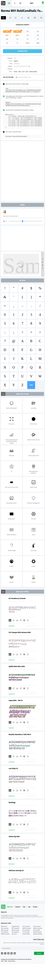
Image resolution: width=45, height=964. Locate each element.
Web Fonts (10, 907)
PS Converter (36, 930)
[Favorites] (9, 17)
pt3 (17, 39)
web (17, 31)
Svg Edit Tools (15, 926)
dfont (27, 43)
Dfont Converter (37, 932)
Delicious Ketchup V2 (16, 870)
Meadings (12, 802)
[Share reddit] (5, 953)
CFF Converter (4, 932)
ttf (7, 31)
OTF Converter (37, 926)
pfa (38, 35)
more (31, 385)
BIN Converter (15, 930)
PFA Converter (4, 930)
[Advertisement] (22, 171)
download (22, 51)
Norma (16, 71)
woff (7, 35)
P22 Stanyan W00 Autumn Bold (20, 632)
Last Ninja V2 (13, 768)
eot (38, 31)
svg (28, 31)
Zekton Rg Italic (14, 836)
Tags (29, 907)
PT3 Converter (26, 930)
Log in (31, 3)
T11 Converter (26, 932)
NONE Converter (5, 934)
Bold (19, 71)
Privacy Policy (26, 934)
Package (35, 907)
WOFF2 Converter (37, 928)
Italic (27, 71)
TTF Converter (26, 926)
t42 (7, 43)
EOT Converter (15, 928)
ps (27, 39)
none (37, 43)
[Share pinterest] (11, 953)
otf (28, 35)
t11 (17, 43)
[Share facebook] (2, 953)
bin (7, 39)
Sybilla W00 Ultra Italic (17, 666)
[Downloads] (17, 620)
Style (24, 907)
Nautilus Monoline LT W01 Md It (20, 734)
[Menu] (20, 3)
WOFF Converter (26, 928)
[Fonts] (41, 17)
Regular (16, 61)
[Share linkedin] (15, 953)
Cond (23, 71)
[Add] (3, 17)
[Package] (28, 17)
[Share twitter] (8, 953)
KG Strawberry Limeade (17, 598)
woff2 (17, 35)
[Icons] (35, 17)
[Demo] (15, 17)
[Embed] (24, 620)
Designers (17, 907)
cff (38, 39)
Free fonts (3, 3)
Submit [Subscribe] (39, 953)
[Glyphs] (22, 17)
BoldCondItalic (33, 71)
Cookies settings (37, 934)
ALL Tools (14, 934)
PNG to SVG (4, 926)
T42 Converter (15, 932)
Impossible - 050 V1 (16, 700)
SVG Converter (4, 928)
